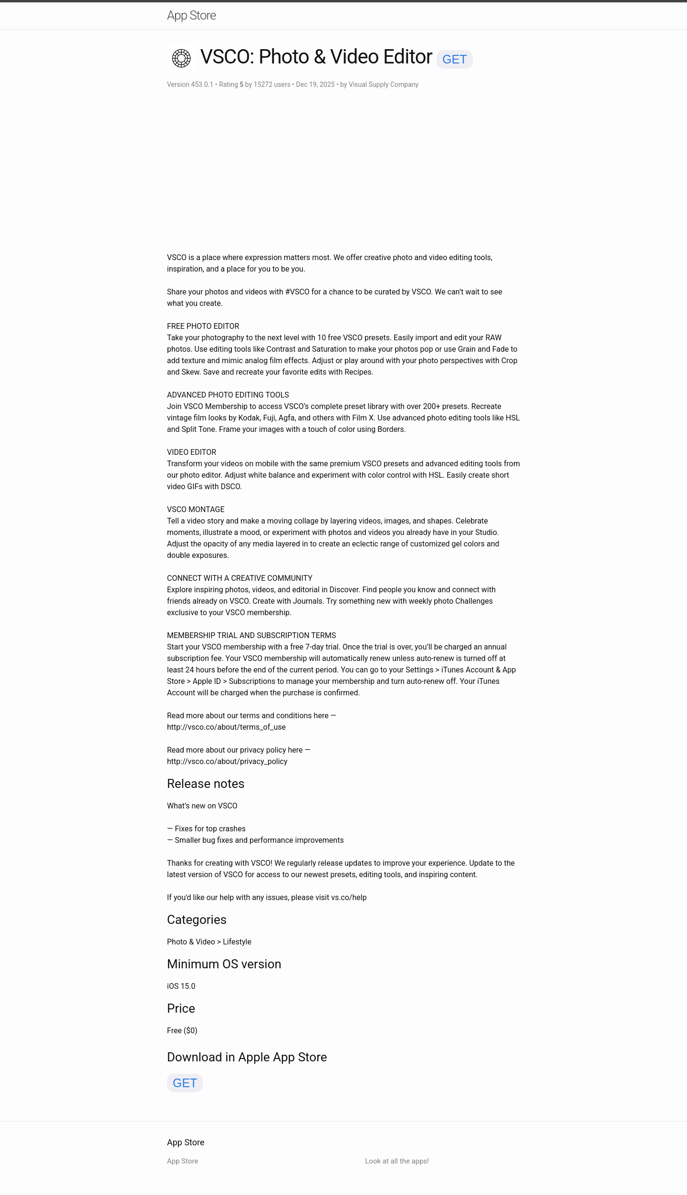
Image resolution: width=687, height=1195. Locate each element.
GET (454, 59)
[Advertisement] (343, 171)
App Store (191, 15)
